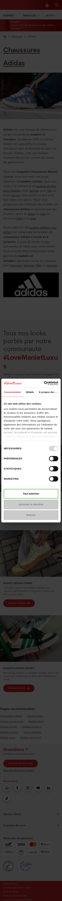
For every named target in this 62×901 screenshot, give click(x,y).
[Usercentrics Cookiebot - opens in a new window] (44, 383)
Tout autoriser (31, 493)
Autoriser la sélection (31, 504)
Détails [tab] (30, 392)
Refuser (31, 515)
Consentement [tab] (12, 392)
